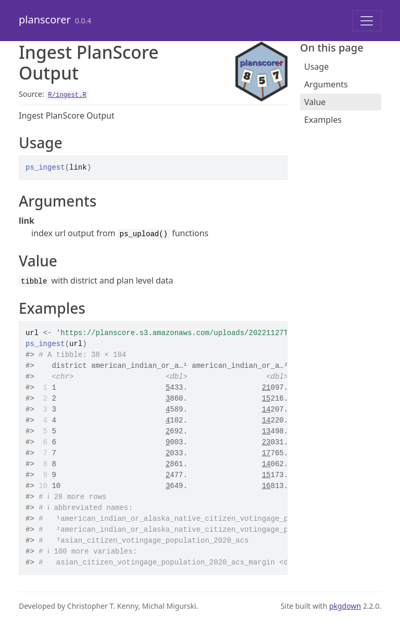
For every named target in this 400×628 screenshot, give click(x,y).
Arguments (326, 84)
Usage (316, 66)
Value (315, 102)
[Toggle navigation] (366, 20)
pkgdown (345, 606)
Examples (323, 119)
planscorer (45, 19)
